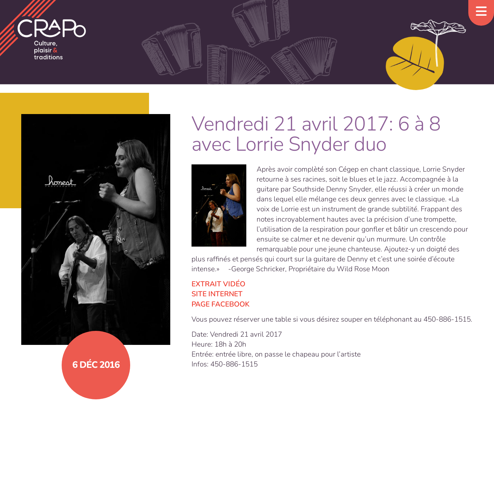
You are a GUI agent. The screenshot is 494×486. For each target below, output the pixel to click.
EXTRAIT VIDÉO (218, 284)
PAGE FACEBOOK (220, 304)
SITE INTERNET (217, 294)
